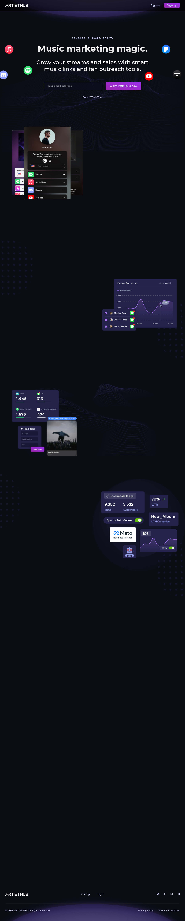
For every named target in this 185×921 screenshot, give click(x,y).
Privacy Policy (146, 910)
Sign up (172, 5)
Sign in (155, 5)
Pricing (85, 894)
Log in (100, 894)
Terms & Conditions (169, 910)
